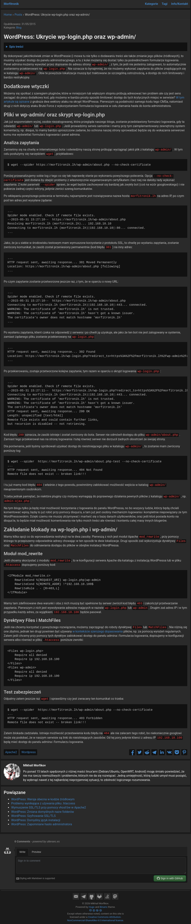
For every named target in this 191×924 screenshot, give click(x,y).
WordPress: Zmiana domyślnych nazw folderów (42, 812)
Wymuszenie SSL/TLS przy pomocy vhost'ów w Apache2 (48, 807)
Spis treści (16, 46)
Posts (18, 14)
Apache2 (11, 752)
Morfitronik (11, 4)
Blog (18, 27)
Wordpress (28, 752)
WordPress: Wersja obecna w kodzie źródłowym (43, 799)
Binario (103, 907)
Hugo (92, 907)
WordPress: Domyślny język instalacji (35, 820)
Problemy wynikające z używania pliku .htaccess (43, 803)
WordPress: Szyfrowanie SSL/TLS (33, 816)
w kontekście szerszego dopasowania (98, 631)
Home (8, 14)
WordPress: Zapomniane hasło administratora (41, 824)
